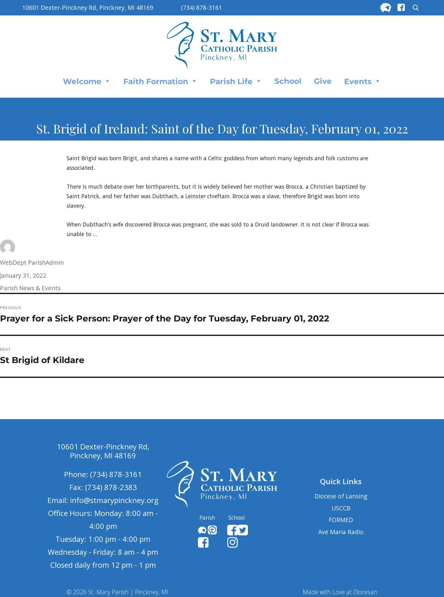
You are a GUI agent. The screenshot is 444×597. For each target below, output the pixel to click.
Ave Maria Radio (341, 532)
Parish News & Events (30, 288)
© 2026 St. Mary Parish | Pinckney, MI (117, 592)
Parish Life (236, 81)
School (288, 81)
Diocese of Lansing (340, 496)
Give (323, 81)
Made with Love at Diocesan (340, 592)
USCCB (341, 508)
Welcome (87, 81)
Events (362, 81)
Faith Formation (160, 81)
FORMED (341, 520)
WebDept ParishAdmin (32, 262)
